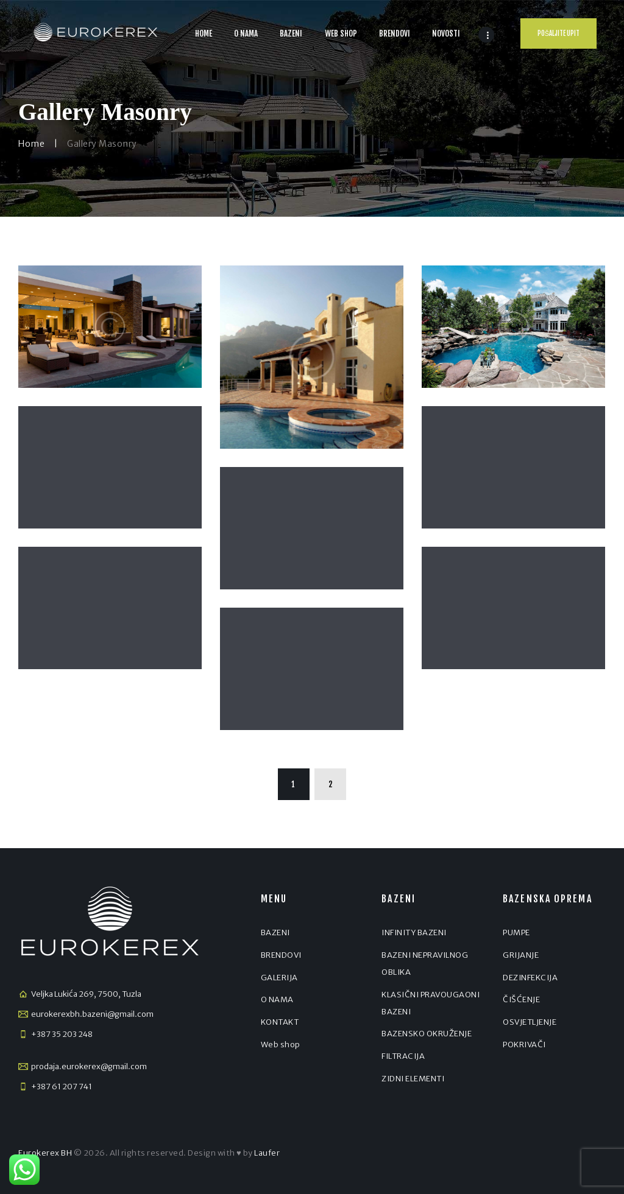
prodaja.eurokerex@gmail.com (89, 1066)
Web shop (280, 1044)
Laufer (267, 1153)
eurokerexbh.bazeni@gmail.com (92, 1014)
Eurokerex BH (45, 1153)
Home (31, 143)
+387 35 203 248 (62, 1034)
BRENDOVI (281, 955)
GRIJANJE (521, 955)
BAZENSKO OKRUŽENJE (426, 1033)
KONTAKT (280, 1022)
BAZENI (275, 932)
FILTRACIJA (403, 1056)
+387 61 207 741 (61, 1086)
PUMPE (516, 932)
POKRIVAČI (524, 1044)
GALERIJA (279, 977)
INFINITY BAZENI (414, 932)
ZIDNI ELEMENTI (412, 1078)
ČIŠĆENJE (521, 999)
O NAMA (277, 999)
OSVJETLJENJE (529, 1022)
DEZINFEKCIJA (530, 977)
